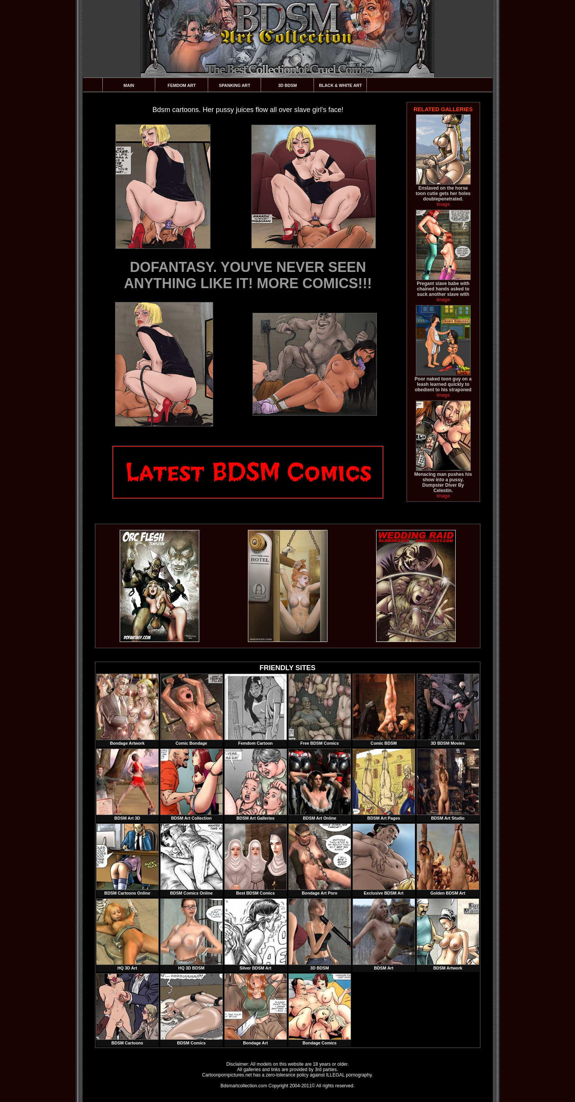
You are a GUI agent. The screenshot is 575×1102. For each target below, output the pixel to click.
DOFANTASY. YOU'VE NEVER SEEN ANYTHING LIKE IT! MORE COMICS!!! (248, 275)
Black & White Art (340, 85)
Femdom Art (182, 85)
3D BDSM (287, 85)
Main (129, 85)
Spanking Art (234, 85)
